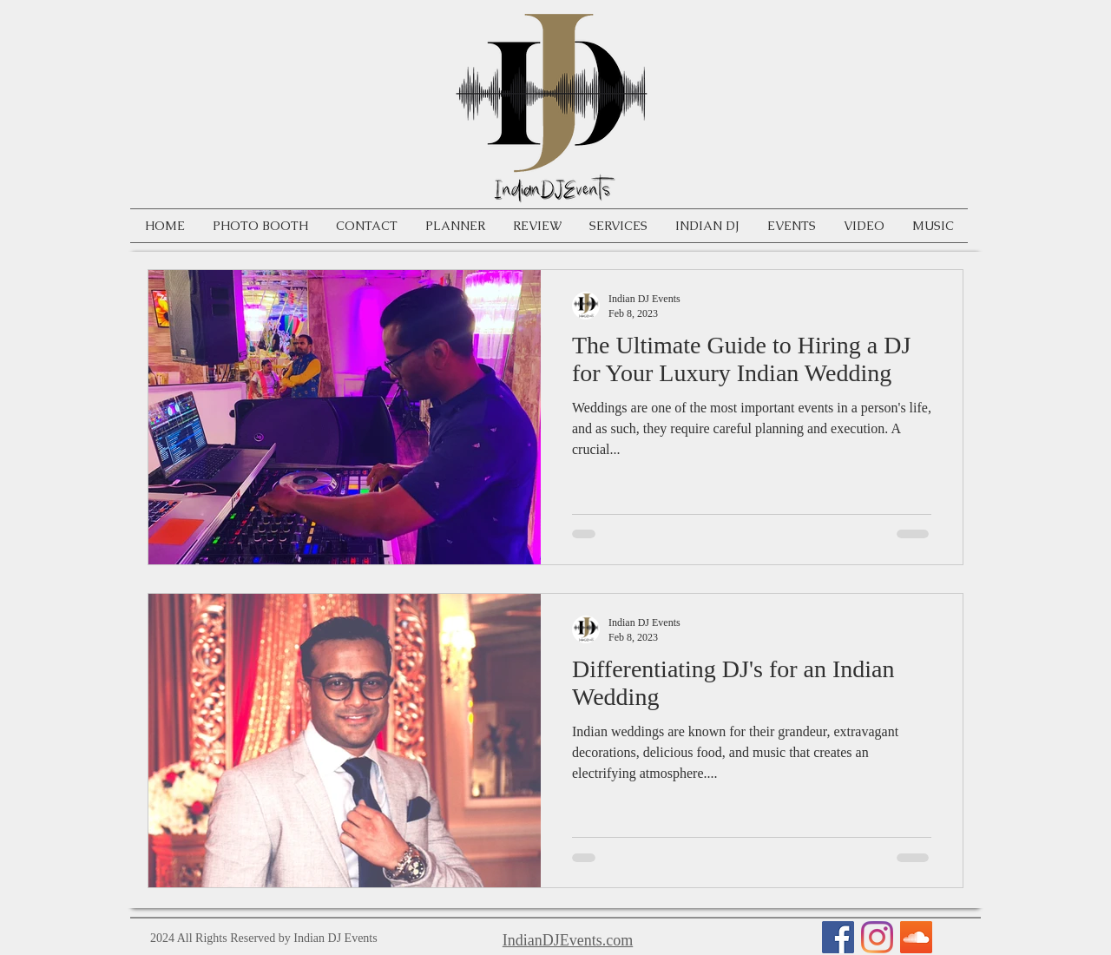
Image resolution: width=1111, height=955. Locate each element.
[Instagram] (877, 937)
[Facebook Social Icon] (838, 937)
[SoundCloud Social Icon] (916, 937)
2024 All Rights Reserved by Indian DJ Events (264, 938)
